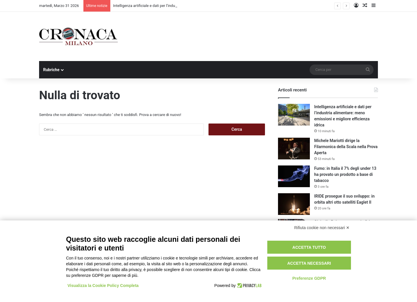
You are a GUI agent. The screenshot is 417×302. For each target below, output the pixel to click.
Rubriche (51, 69)
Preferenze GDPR (309, 278)
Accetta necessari (309, 263)
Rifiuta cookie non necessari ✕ (322, 227)
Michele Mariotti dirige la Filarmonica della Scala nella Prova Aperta (346, 146)
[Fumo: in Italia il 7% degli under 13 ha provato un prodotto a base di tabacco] (294, 176)
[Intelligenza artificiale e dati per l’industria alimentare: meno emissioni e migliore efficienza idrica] (294, 115)
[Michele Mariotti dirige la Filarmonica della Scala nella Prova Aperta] (294, 148)
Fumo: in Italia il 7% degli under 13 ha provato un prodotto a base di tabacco (345, 174)
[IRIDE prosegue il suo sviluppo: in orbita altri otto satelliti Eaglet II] (294, 204)
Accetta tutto (309, 247)
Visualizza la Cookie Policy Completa (103, 285)
